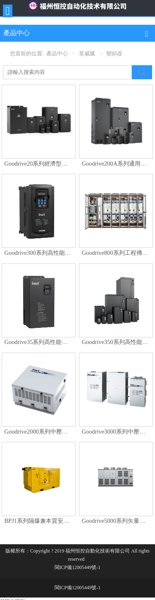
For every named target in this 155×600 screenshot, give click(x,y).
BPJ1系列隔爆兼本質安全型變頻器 (48, 520)
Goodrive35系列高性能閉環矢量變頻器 (54, 342)
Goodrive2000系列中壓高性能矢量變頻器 (56, 431)
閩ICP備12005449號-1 (77, 567)
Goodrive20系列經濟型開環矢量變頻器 (54, 163)
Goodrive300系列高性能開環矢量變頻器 (55, 252)
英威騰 (87, 53)
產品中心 (57, 53)
